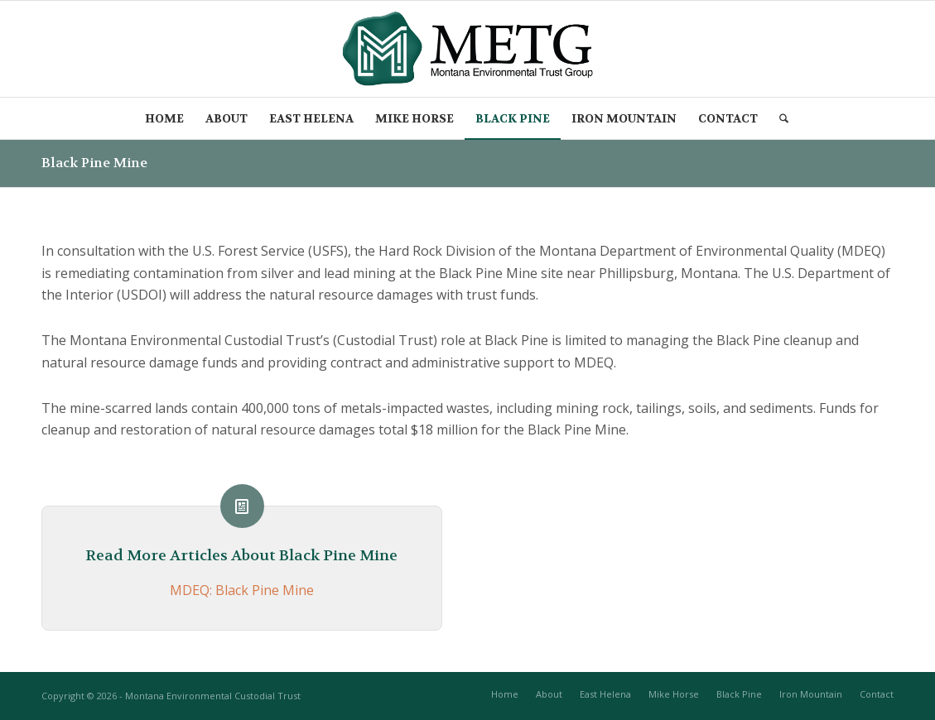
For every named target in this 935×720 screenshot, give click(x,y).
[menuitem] (164, 118)
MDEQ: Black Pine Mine (242, 590)
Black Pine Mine (94, 162)
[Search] (785, 118)
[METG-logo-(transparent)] (467, 49)
